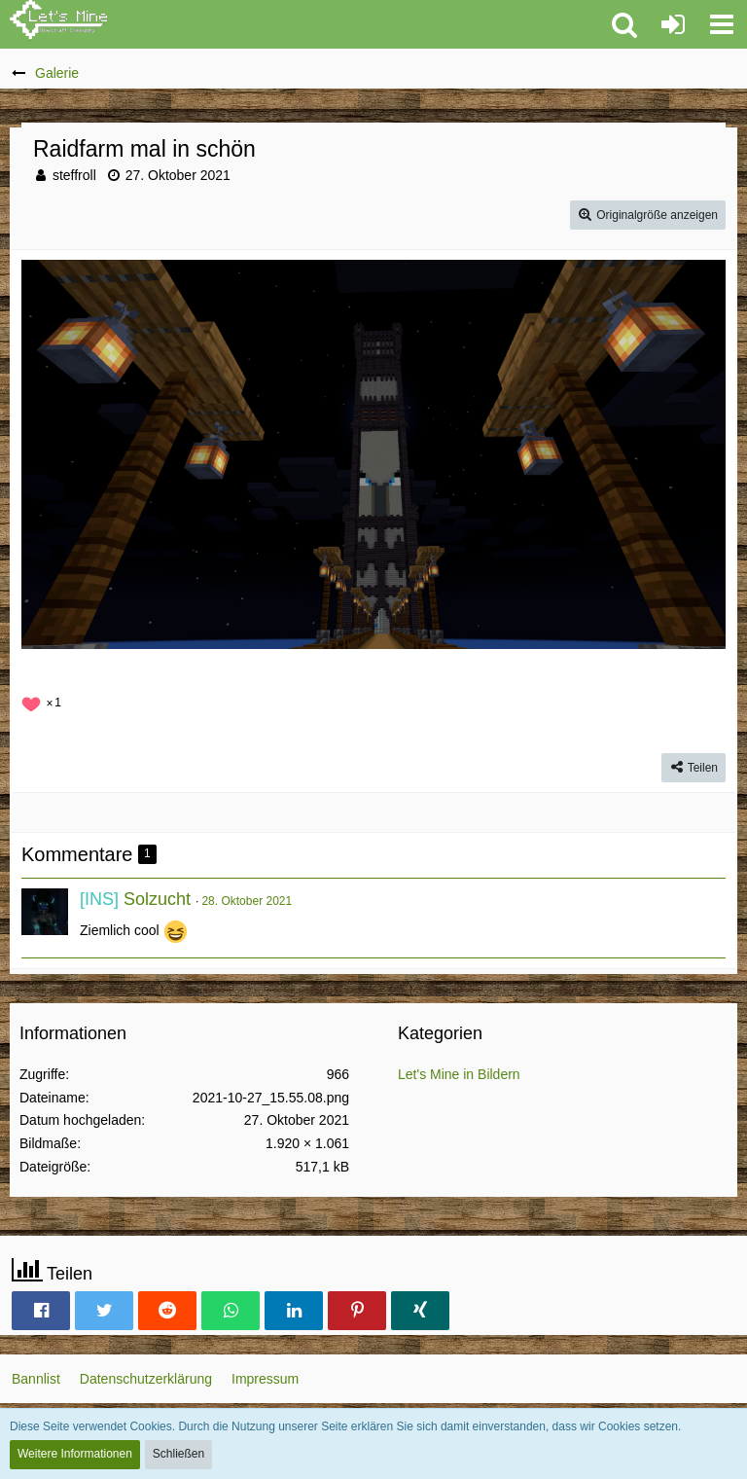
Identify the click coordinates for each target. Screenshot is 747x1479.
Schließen (178, 1454)
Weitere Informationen (75, 1454)
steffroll (74, 175)
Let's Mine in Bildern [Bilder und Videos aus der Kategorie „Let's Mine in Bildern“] (459, 1074)
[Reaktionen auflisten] (43, 700)
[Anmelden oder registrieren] (673, 24)
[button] (721, 24)
